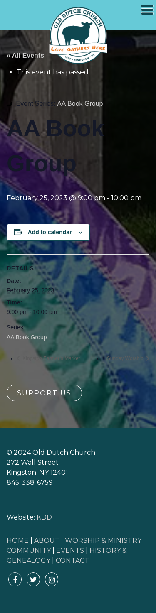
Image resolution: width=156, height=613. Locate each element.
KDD (44, 517)
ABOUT (46, 540)
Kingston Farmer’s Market (50, 358)
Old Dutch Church (78, 36)
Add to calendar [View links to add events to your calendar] (50, 232)
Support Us (44, 393)
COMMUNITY (29, 550)
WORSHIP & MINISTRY (103, 540)
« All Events (25, 55)
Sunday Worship (126, 358)
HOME (18, 540)
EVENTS (70, 550)
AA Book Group (27, 337)
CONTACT (72, 560)
